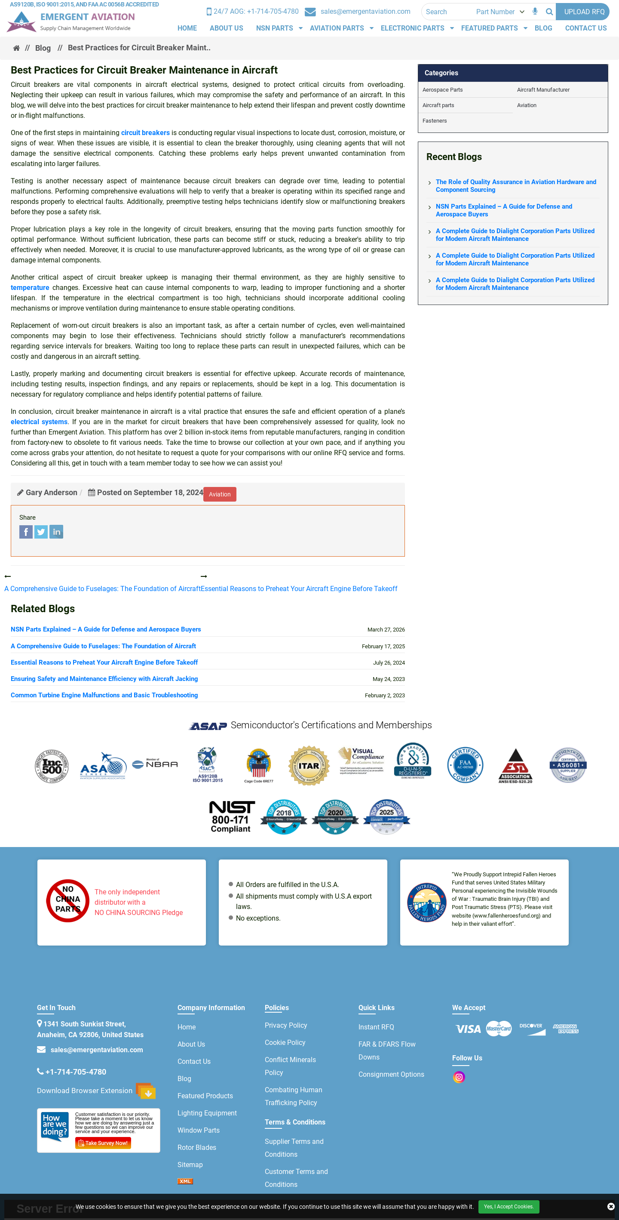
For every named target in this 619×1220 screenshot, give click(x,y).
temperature (30, 287)
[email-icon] (41, 1071)
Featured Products (205, 1096)
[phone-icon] (253, 12)
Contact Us (586, 28)
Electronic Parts (412, 28)
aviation (220, 494)
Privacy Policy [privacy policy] (286, 1025)
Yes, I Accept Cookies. (509, 1207)
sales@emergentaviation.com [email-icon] (95, 1050)
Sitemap (190, 1165)
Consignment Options (391, 1074)
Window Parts (199, 1130)
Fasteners (435, 120)
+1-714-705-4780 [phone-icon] (76, 1071)
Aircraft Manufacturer (543, 89)
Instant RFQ (376, 1027)
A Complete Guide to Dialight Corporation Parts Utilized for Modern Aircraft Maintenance (515, 235)
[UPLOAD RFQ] (583, 11)
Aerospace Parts (443, 89)
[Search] (549, 11)
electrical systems (39, 422)
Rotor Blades (197, 1147)
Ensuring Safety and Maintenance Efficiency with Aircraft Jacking (104, 679)
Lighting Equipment (207, 1113)
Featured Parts (489, 28)
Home (187, 28)
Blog (543, 28)
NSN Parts (274, 28)
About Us (226, 28)
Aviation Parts (337, 28)
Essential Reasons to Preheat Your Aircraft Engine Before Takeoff (104, 662)
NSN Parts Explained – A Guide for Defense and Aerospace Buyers (106, 629)
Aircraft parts (438, 105)
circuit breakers (145, 133)
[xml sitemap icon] (185, 1182)
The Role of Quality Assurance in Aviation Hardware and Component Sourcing (516, 186)
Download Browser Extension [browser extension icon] (96, 1091)
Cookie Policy (285, 1042)
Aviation (526, 105)
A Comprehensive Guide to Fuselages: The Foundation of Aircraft (103, 646)
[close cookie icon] (611, 1206)
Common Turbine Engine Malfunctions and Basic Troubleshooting (104, 695)
